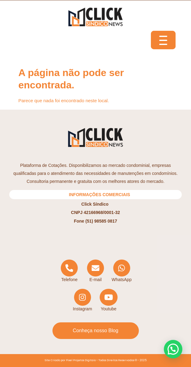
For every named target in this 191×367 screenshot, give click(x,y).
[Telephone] (69, 271)
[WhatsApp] (121, 271)
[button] (173, 349)
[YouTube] (108, 300)
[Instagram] (82, 300)
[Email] (95, 271)
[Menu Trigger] (163, 40)
